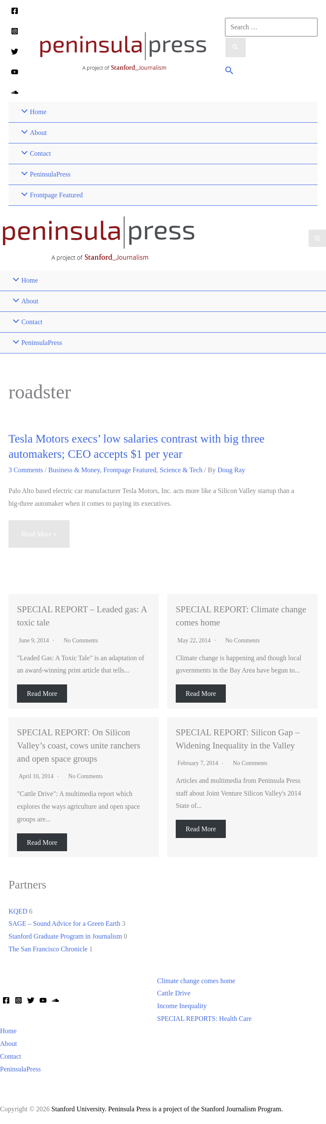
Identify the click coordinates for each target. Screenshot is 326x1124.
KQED (17, 911)
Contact (10, 1056)
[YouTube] (14, 72)
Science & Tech (181, 470)
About (8, 1043)
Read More (42, 693)
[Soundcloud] (14, 92)
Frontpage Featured (129, 470)
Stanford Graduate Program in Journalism (65, 936)
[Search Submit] (235, 47)
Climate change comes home (196, 980)
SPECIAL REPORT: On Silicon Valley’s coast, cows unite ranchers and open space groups (79, 745)
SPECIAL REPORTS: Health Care (204, 1018)
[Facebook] (14, 10)
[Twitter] (14, 51)
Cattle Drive (174, 993)
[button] (229, 71)
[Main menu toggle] (317, 238)
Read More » (39, 537)
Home (8, 1030)
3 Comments (25, 470)
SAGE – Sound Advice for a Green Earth (64, 923)
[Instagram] (14, 31)
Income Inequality (182, 1005)
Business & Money (74, 470)
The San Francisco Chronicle (47, 949)
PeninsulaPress (20, 1069)
